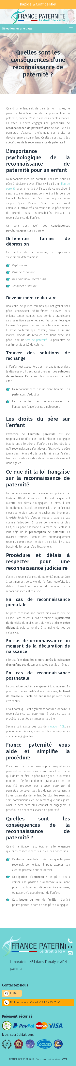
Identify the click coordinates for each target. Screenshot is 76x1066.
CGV (64, 1059)
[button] (70, 28)
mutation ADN (56, 726)
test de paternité (36, 340)
